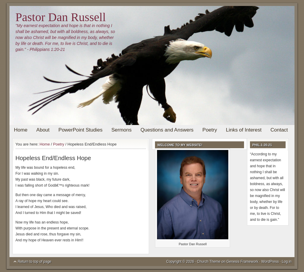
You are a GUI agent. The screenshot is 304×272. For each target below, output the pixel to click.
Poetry (209, 130)
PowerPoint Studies (80, 130)
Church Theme (209, 262)
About (42, 130)
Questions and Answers (167, 130)
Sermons (121, 130)
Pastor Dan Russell (60, 17)
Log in (287, 262)
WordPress (270, 262)
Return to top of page (34, 262)
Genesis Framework (242, 262)
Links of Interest (244, 130)
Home (20, 130)
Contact (279, 130)
